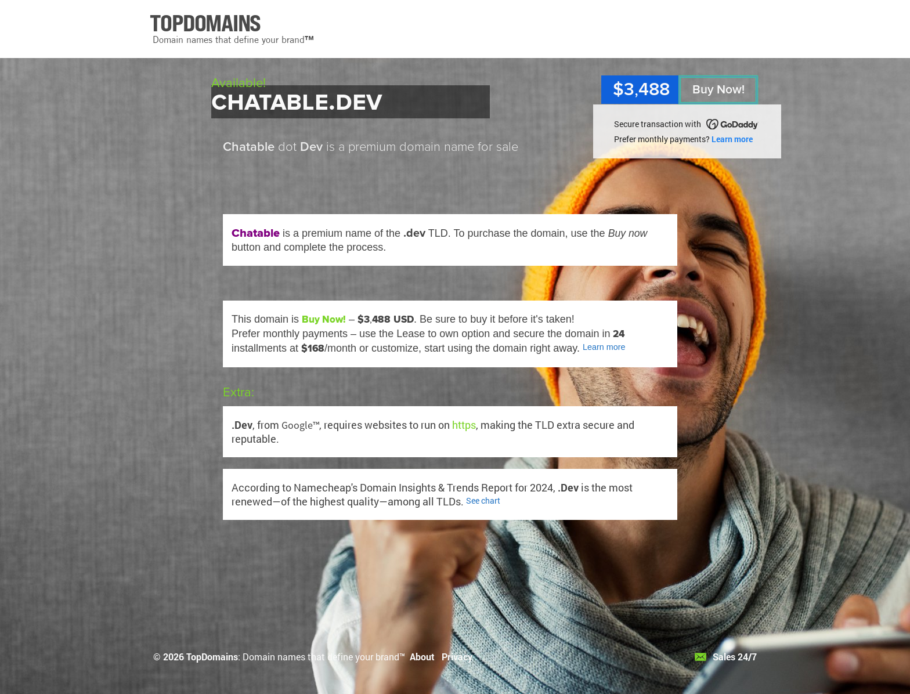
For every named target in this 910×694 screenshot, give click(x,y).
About (422, 656)
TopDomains (212, 656)
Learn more (732, 138)
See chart (483, 500)
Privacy (457, 656)
